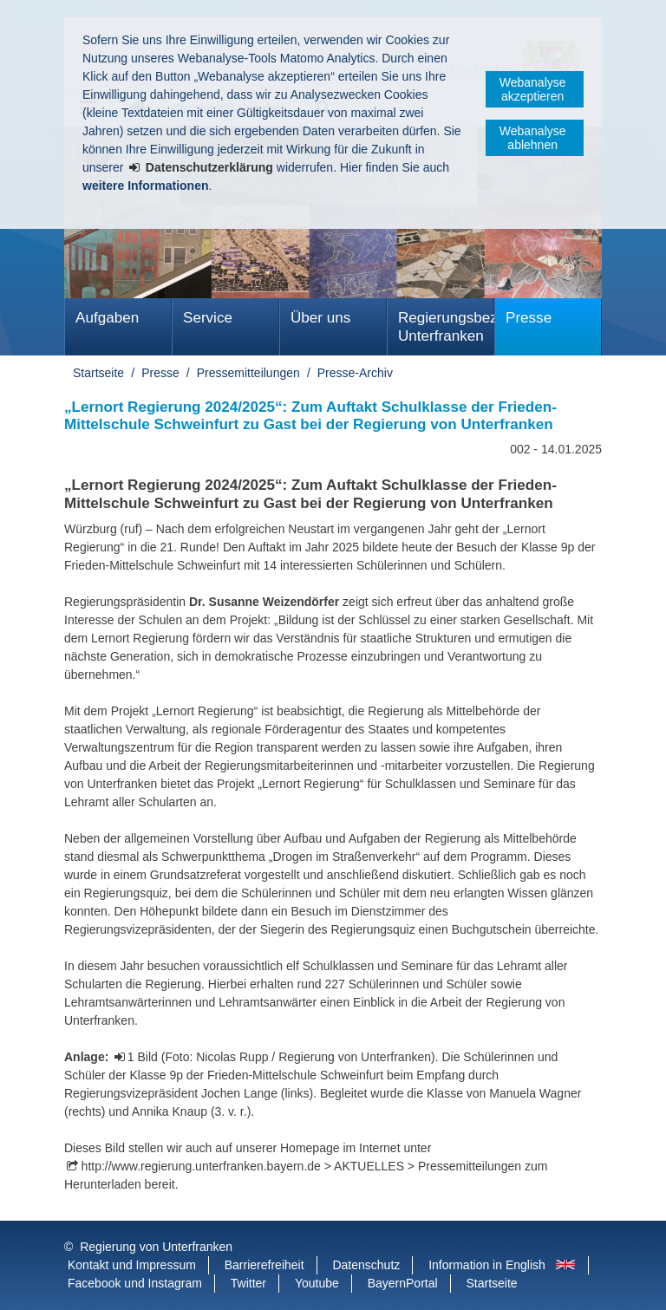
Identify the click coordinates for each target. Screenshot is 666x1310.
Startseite (98, 373)
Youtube (317, 1283)
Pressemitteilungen (248, 373)
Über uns (320, 318)
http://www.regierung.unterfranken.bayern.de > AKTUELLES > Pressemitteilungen (301, 1166)
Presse (529, 318)
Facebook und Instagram (135, 1283)
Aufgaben (107, 318)
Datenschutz (366, 1265)
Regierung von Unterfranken (156, 1247)
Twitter (248, 1283)
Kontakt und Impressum (132, 1265)
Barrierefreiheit (264, 1265)
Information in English (486, 1265)
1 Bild (144, 1057)
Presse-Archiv (355, 373)
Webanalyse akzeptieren (533, 89)
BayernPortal (403, 1283)
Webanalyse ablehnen (533, 138)
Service (207, 318)
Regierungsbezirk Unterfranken (446, 327)
